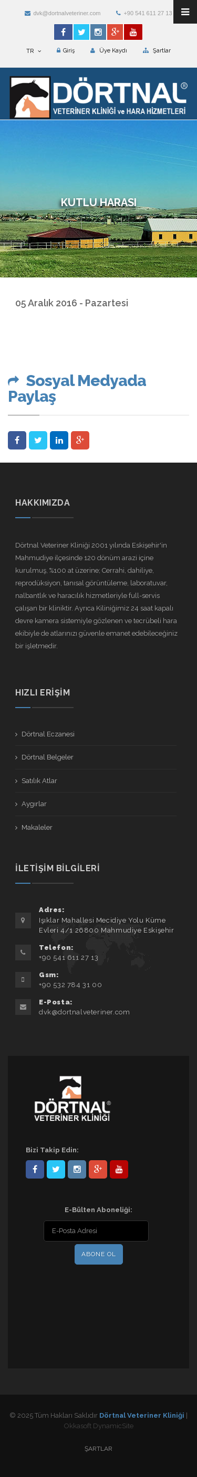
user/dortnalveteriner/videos (119, 1169)
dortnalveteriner (77, 1169)
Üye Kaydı (108, 50)
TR (33, 51)
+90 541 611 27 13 (144, 13)
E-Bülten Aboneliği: (98, 1210)
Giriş (66, 50)
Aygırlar (34, 804)
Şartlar (157, 50)
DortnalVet (56, 1169)
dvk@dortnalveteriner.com (62, 13)
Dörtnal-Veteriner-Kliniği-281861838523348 (35, 1169)
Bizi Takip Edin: (52, 1150)
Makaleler (37, 827)
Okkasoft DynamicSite (98, 1426)
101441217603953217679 (98, 1169)
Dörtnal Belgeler (48, 757)
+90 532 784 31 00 (70, 985)
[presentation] (93, 1288)
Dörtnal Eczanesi (48, 734)
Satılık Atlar (39, 781)
